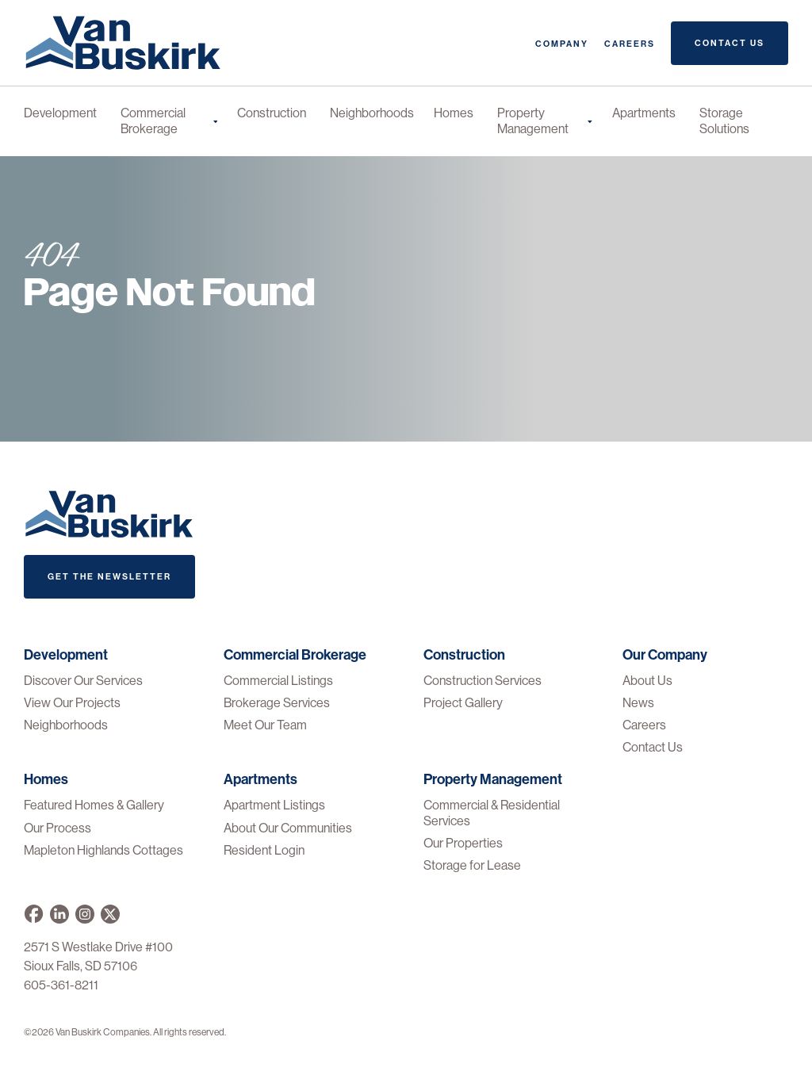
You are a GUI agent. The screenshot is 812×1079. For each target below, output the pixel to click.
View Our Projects (72, 702)
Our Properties (463, 843)
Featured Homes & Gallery (94, 805)
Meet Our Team (265, 725)
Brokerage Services (277, 702)
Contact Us (729, 43)
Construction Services (482, 680)
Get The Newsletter (109, 577)
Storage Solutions (724, 120)
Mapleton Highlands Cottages (103, 850)
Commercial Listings (278, 680)
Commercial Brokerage (169, 120)
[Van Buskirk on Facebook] (34, 914)
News (638, 702)
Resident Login (264, 850)
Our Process (57, 828)
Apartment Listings (274, 805)
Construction (271, 113)
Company (561, 44)
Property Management (544, 120)
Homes (453, 113)
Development (60, 113)
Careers (629, 44)
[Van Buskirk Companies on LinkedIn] (59, 914)
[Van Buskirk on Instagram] (84, 914)
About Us (647, 680)
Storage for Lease (472, 865)
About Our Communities (288, 828)
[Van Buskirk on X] (110, 914)
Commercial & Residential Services (491, 813)
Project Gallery (463, 702)
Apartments (644, 113)
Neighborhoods (372, 113)
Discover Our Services (83, 680)
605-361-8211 (61, 985)
